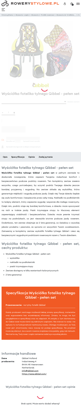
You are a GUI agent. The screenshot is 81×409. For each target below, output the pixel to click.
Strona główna (7, 15)
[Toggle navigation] (4, 9)
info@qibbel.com (30, 370)
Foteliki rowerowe (47, 15)
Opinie (31, 157)
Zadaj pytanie (46, 157)
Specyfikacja (17, 157)
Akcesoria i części (22, 15)
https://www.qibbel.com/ (34, 374)
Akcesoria (35, 15)
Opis (5, 157)
